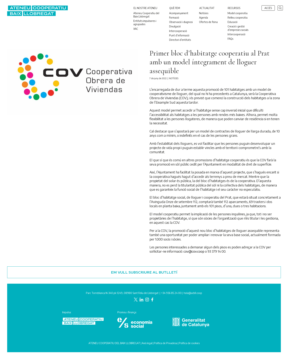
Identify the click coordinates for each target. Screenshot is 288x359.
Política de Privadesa (165, 343)
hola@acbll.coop (193, 293)
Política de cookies (189, 343)
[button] (280, 7)
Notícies (173, 78)
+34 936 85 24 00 (171, 293)
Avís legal (147, 343)
